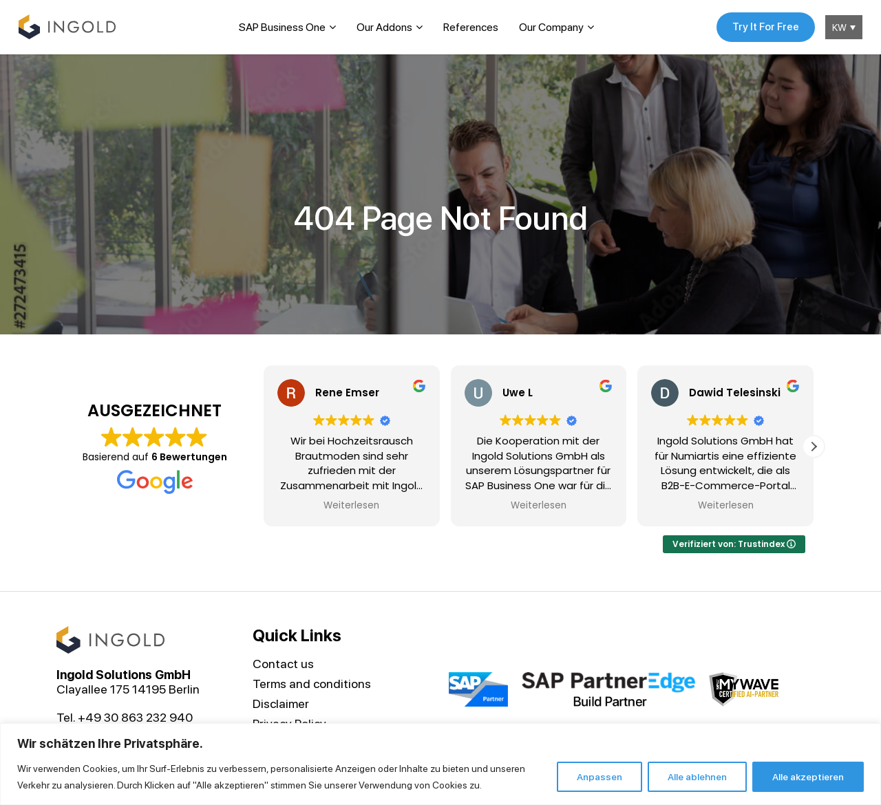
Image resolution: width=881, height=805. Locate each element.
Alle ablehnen (697, 776)
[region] (440, 764)
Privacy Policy (289, 720)
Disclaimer (281, 701)
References (468, 25)
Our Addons (382, 25)
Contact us (283, 661)
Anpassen (599, 776)
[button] (813, 443)
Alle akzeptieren (808, 776)
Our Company (549, 25)
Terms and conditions (312, 681)
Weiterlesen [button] (351, 503)
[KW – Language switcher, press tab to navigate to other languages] (841, 26)
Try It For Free (762, 25)
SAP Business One (280, 25)
